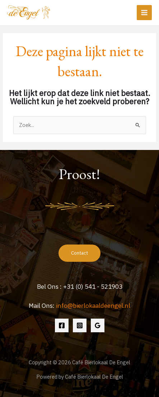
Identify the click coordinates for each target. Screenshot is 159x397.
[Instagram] (79, 325)
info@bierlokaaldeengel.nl (93, 305)
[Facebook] (62, 325)
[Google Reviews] (97, 325)
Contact (79, 253)
